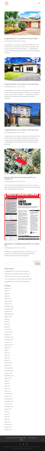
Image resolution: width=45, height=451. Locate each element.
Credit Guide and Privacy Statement (16, 437)
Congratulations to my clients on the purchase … (22, 84)
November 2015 (8, 401)
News (23, 41)
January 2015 (8, 427)
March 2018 (7, 329)
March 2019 (7, 298)
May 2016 (7, 386)
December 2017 (8, 337)
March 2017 (7, 360)
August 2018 (7, 316)
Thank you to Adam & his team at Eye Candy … (17, 276)
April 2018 (7, 327)
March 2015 (7, 422)
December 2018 (8, 306)
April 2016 (7, 388)
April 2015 (7, 419)
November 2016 (8, 370)
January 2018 (8, 334)
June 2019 (7, 291)
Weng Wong (9, 41)
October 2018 (8, 311)
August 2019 (7, 288)
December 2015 (8, 399)
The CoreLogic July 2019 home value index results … (18, 279)
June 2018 (7, 322)
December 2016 (8, 368)
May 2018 (7, 324)
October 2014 (8, 429)
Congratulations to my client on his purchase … (17, 271)
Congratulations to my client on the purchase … (21, 38)
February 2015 (8, 424)
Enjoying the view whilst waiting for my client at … (18, 274)
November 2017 (8, 339)
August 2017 (7, 347)
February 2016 (8, 393)
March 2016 (7, 391)
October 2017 (8, 342)
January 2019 (8, 304)
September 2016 (8, 375)
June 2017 (7, 352)
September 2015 (8, 406)
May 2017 (7, 355)
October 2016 (8, 373)
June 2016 (7, 383)
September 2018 (8, 314)
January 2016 (8, 396)
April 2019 (7, 296)
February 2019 (8, 301)
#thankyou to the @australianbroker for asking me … (21, 244)
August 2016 (7, 378)
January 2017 (8, 365)
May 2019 (7, 293)
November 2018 (8, 309)
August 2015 (7, 409)
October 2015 (8, 404)
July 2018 (6, 319)
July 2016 (6, 381)
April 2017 (7, 357)
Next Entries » (37, 261)
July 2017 (6, 350)
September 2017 (8, 345)
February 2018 (8, 332)
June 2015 (7, 414)
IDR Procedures (32, 437)
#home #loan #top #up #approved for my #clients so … (20, 178)
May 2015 (7, 417)
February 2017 (8, 363)
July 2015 (6, 411)
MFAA (21, 440)
